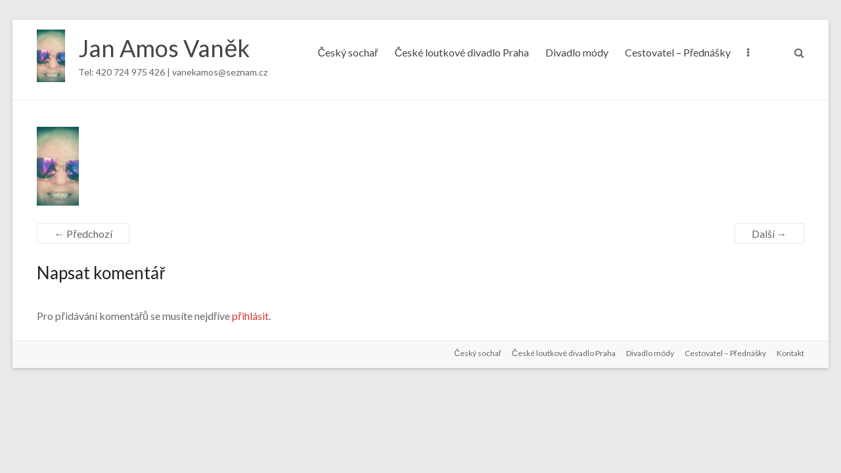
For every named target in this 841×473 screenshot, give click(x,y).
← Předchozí (83, 233)
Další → (769, 233)
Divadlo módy (576, 52)
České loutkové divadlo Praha (461, 52)
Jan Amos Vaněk (164, 48)
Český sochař (348, 52)
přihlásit (250, 315)
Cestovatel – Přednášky (678, 52)
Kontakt (790, 353)
